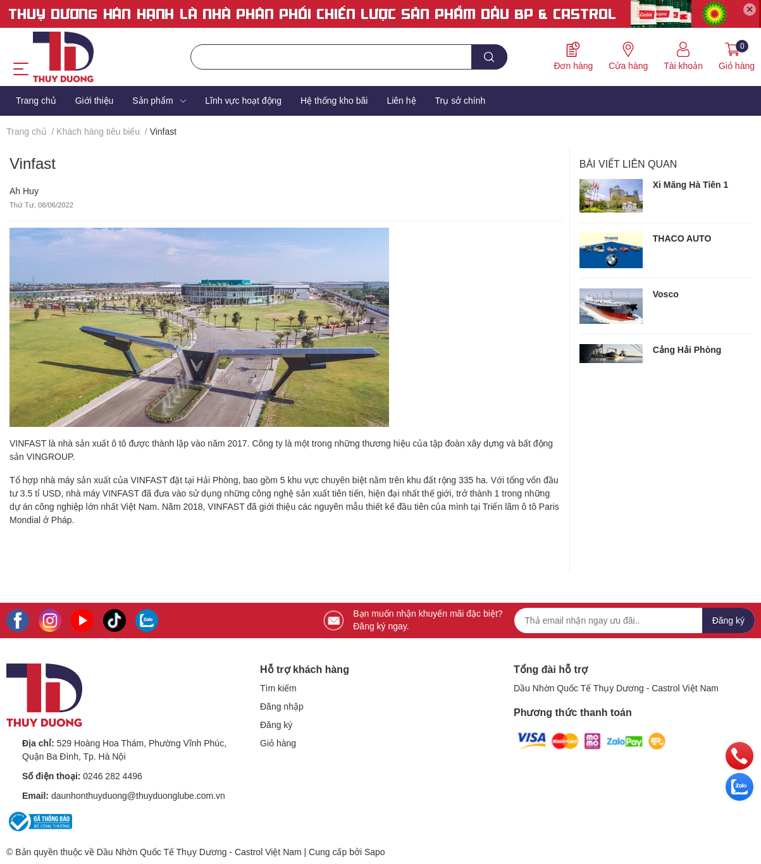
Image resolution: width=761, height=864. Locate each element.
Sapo (374, 852)
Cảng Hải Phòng (687, 350)
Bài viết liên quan (628, 164)
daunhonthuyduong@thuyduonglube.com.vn (138, 796)
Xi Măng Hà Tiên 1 (691, 185)
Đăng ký (276, 725)
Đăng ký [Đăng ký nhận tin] (728, 620)
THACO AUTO (682, 238)
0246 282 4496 (112, 776)
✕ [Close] (749, 9)
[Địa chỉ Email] (634, 620)
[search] (489, 57)
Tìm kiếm (278, 688)
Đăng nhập (282, 706)
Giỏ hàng (278, 743)
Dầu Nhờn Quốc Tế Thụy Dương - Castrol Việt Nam (616, 688)
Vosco (666, 294)
